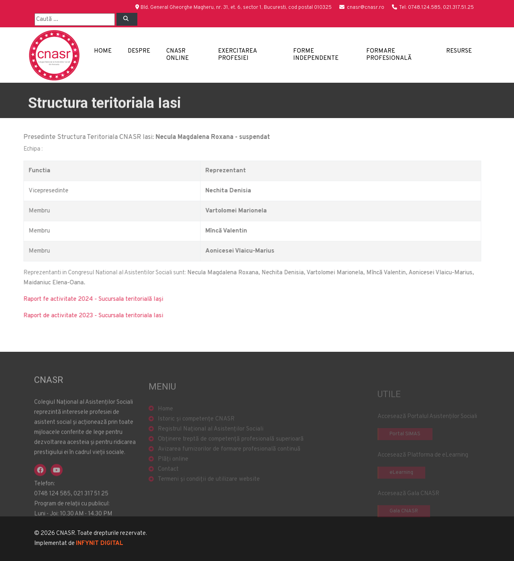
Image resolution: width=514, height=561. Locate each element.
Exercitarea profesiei (237, 54)
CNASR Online (177, 54)
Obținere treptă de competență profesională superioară (231, 453)
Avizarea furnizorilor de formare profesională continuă (229, 463)
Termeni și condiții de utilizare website (209, 493)
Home (103, 51)
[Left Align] (126, 19)
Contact (168, 483)
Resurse (459, 51)
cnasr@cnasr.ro (365, 7)
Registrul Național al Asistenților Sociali (210, 443)
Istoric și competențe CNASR (196, 433)
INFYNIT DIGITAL (99, 543)
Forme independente (316, 54)
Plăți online (173, 473)
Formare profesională (389, 54)
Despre (139, 51)
